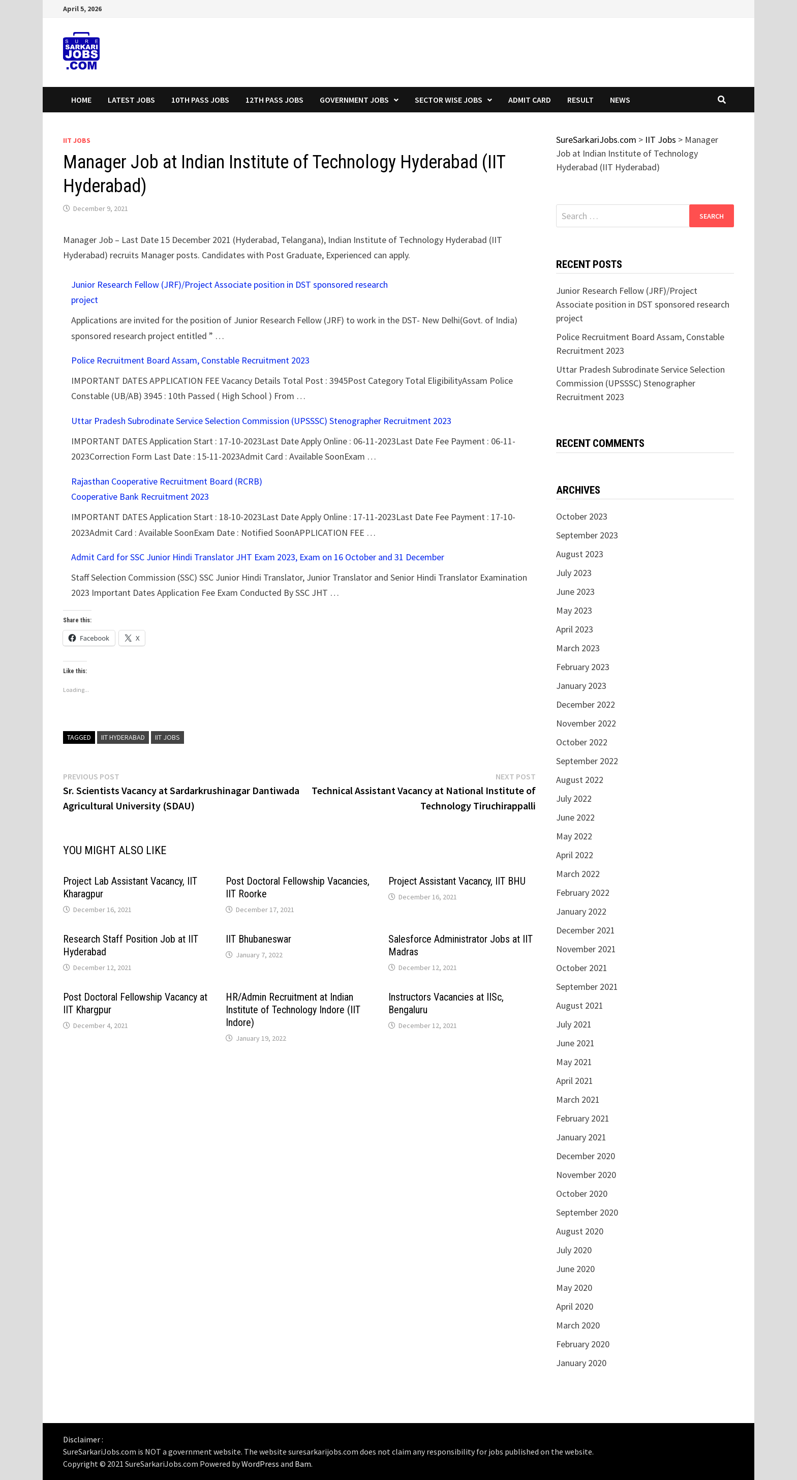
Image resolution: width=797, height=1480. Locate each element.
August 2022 (579, 780)
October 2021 (581, 968)
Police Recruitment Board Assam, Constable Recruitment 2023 (190, 360)
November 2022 (586, 723)
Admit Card (529, 100)
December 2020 (585, 1156)
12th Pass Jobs (274, 100)
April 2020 (574, 1306)
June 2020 (575, 1269)
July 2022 (574, 798)
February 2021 (582, 1118)
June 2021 (575, 1043)
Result (580, 100)
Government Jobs (354, 100)
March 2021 (578, 1099)
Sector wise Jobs (448, 100)
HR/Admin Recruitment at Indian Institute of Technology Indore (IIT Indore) (293, 1010)
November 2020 (586, 1175)
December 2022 (585, 704)
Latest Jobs (131, 100)
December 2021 (585, 930)
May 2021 (574, 1062)
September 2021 (587, 986)
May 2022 (574, 836)
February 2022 (582, 892)
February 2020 (582, 1344)
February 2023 (582, 667)
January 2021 (581, 1137)
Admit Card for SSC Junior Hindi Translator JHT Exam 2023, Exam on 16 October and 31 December (257, 557)
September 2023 (587, 535)
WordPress (260, 1464)
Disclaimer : (83, 1439)
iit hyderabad (123, 737)
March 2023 (578, 648)
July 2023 (574, 573)
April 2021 (574, 1080)
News (620, 100)
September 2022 (587, 761)
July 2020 (574, 1250)
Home (81, 100)
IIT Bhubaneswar (258, 939)
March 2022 (578, 874)
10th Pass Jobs (200, 100)
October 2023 (581, 516)
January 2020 (581, 1363)
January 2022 (581, 911)
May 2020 (574, 1287)
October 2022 (581, 742)
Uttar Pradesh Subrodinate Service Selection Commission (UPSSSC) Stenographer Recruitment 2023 (261, 421)
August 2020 (579, 1231)
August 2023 (579, 554)
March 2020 (578, 1325)
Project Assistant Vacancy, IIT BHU (457, 881)
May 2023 (574, 610)
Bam (303, 1464)
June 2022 (575, 817)
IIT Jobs (76, 140)
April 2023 (574, 629)
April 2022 (574, 855)
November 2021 (586, 949)
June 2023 (575, 591)
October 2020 (581, 1193)
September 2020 (587, 1212)
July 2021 (574, 1024)
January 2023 (581, 685)
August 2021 (579, 1005)
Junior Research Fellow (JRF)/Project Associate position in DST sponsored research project (642, 304)
